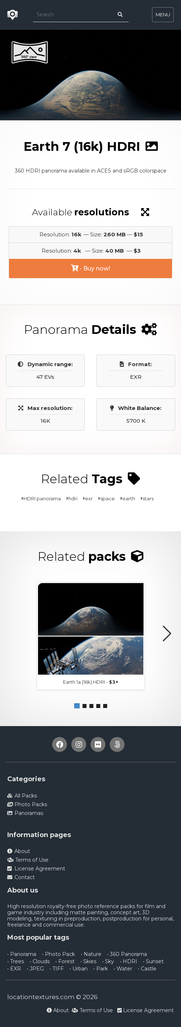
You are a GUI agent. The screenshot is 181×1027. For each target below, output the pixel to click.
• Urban (79, 968)
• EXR (14, 968)
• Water (123, 968)
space (107, 498)
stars (148, 498)
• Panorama (21, 954)
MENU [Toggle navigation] (163, 14)
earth (128, 498)
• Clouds (40, 961)
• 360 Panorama (127, 954)
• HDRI (128, 961)
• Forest (65, 961)
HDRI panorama (42, 498)
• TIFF (57, 968)
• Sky (108, 961)
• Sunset (153, 961)
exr (89, 498)
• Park (100, 968)
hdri (72, 498)
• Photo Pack (58, 954)
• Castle (147, 968)
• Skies (88, 961)
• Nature (91, 954)
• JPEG (35, 968)
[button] (77, 706)
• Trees (15, 961)
